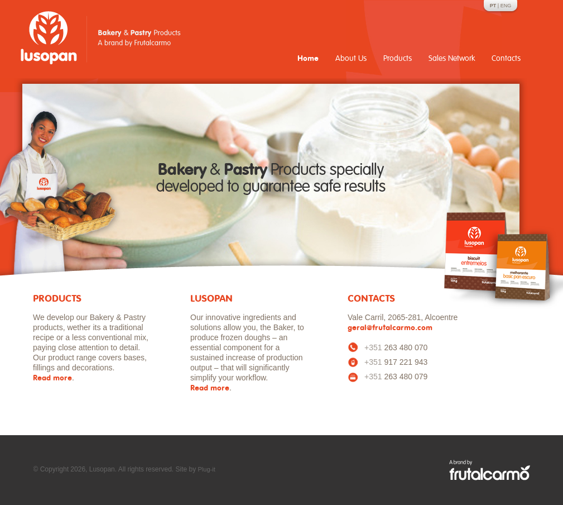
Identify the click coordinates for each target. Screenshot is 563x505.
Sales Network (452, 58)
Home (308, 59)
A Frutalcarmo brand (489, 470)
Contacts (506, 58)
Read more (52, 378)
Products (397, 58)
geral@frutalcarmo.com (390, 328)
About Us (351, 58)
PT (493, 5)
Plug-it (206, 469)
